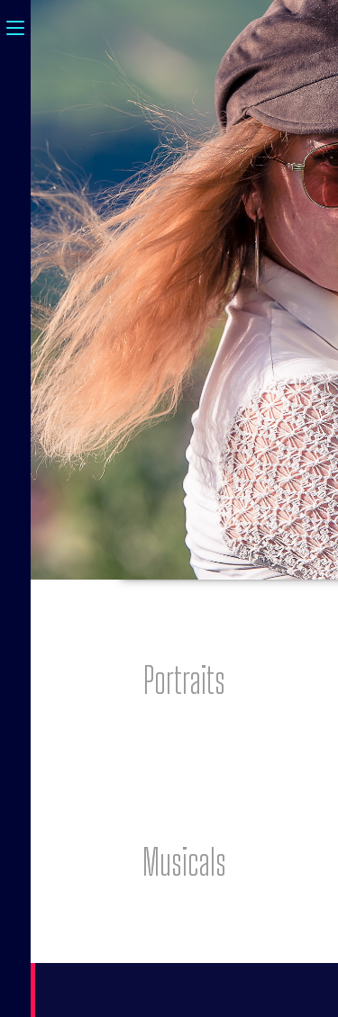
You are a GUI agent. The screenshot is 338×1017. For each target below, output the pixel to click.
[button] (184, 680)
